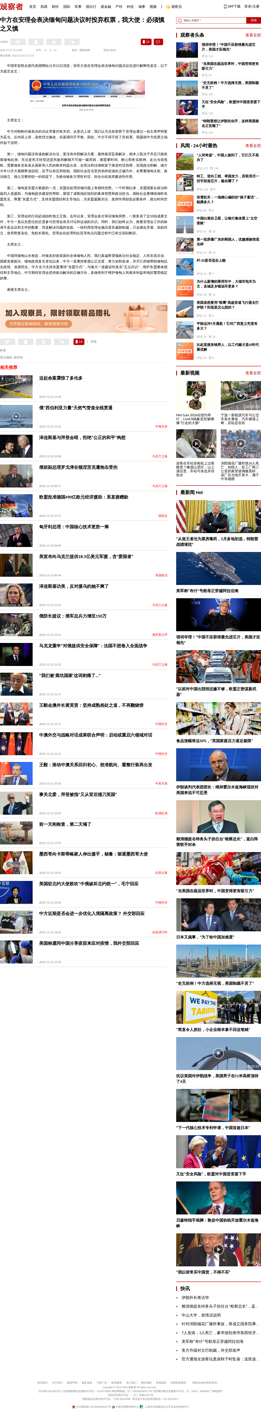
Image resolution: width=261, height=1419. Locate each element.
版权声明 (72, 1382)
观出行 (91, 7)
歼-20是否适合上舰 (211, 260)
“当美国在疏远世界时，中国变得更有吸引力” (230, 66)
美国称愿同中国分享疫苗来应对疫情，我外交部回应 (89, 943)
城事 (141, 7)
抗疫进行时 (159, 932)
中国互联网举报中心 (125, 1406)
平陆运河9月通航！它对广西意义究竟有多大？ (227, 326)
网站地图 (146, 1382)
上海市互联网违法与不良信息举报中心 (164, 1406)
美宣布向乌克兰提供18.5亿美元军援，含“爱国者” (86, 556)
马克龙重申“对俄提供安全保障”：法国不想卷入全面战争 (93, 645)
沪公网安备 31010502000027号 (91, 1406)
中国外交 (161, 724)
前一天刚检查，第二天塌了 (65, 824)
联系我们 (42, 1382)
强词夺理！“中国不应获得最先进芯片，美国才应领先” (228, 47)
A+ (55, 50)
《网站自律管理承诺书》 (205, 1382)
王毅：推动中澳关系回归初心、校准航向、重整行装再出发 (95, 764)
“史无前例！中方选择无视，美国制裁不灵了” (230, 85)
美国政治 (161, 575)
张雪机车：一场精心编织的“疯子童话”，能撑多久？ (228, 199)
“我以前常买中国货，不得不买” (203, 1272)
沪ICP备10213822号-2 (50, 1391)
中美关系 (161, 783)
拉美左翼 (161, 873)
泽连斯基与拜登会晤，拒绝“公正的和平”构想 (82, 437)
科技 (130, 7)
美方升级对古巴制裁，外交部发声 (211, 1350)
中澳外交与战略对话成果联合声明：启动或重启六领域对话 (95, 735)
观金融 (106, 7)
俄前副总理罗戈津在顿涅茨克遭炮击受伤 (78, 467)
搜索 (254, 20)
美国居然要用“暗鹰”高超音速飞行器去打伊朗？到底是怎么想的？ (228, 305)
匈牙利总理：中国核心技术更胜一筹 (74, 526)
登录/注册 (251, 6)
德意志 (162, 516)
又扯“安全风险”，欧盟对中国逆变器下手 (231, 104)
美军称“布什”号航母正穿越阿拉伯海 (207, 590)
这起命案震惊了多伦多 (61, 378)
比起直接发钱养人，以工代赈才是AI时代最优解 (228, 347)
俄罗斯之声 (159, 635)
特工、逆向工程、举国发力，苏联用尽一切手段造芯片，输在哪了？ (228, 178)
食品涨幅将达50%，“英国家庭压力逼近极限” (214, 740)
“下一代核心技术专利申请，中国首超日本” (213, 1127)
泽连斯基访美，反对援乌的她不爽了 (74, 586)
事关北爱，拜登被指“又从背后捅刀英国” (78, 794)
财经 (55, 7)
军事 (78, 7)
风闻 (43, 7)
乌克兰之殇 (159, 456)
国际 (66, 7)
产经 (118, 7)
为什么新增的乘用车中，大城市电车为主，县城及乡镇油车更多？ (226, 283)
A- (46, 50)
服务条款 (87, 1382)
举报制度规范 (178, 1382)
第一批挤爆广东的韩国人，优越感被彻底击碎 (228, 241)
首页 (32, 7)
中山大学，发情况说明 (201, 1315)
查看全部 (253, 35)
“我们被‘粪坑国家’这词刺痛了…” (69, 675)
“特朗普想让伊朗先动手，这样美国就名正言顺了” (230, 123)
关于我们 (57, 1382)
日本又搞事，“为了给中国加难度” (205, 937)
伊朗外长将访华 (195, 1297)
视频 (153, 7)
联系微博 (116, 1382)
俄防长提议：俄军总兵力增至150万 (73, 616)
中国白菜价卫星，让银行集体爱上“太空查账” (227, 220)
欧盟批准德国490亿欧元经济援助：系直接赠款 (83, 497)
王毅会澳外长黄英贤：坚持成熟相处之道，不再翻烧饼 (91, 705)
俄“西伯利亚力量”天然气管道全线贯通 (75, 407)
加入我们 (131, 1382)
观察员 (174, 7)
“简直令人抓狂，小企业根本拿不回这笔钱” (213, 1029)
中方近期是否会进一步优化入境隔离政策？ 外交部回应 (92, 913)
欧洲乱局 (161, 813)
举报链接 (161, 1382)
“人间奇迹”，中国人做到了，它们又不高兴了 (228, 157)
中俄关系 (161, 426)
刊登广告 (102, 1382)
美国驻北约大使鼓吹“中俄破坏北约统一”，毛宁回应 (89, 883)
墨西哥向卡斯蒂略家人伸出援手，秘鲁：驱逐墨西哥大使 (93, 854)
